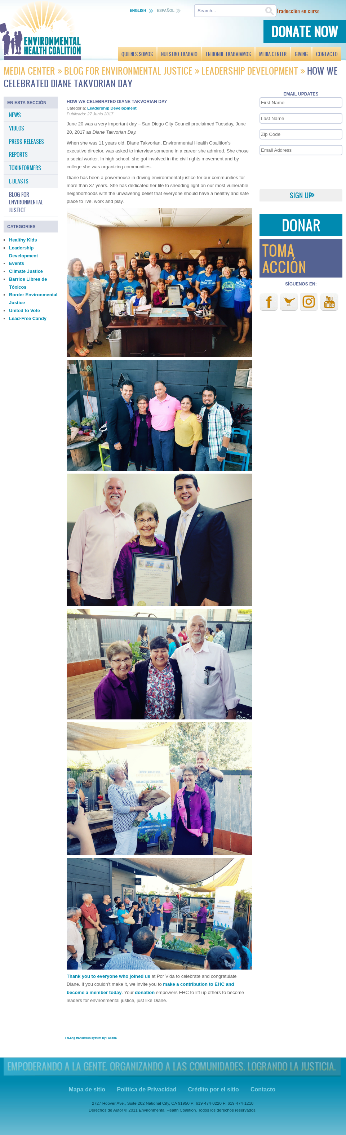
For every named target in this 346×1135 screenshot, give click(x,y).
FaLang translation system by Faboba (91, 1037)
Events (16, 263)
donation (145, 992)
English (138, 11)
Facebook (269, 302)
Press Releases (26, 141)
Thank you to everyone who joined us (108, 976)
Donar (301, 225)
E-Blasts (18, 181)
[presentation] (301, 171)
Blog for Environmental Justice (128, 70)
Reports (18, 154)
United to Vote (24, 310)
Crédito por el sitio (213, 1089)
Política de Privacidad (146, 1089)
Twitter (289, 302)
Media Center (30, 70)
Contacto (262, 1089)
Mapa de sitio (87, 1089)
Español (165, 11)
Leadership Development (249, 70)
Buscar (339, 10)
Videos (16, 128)
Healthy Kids (23, 240)
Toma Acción (284, 258)
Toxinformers (25, 167)
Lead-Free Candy (27, 318)
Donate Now (304, 31)
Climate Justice (26, 271)
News (15, 114)
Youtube (329, 302)
